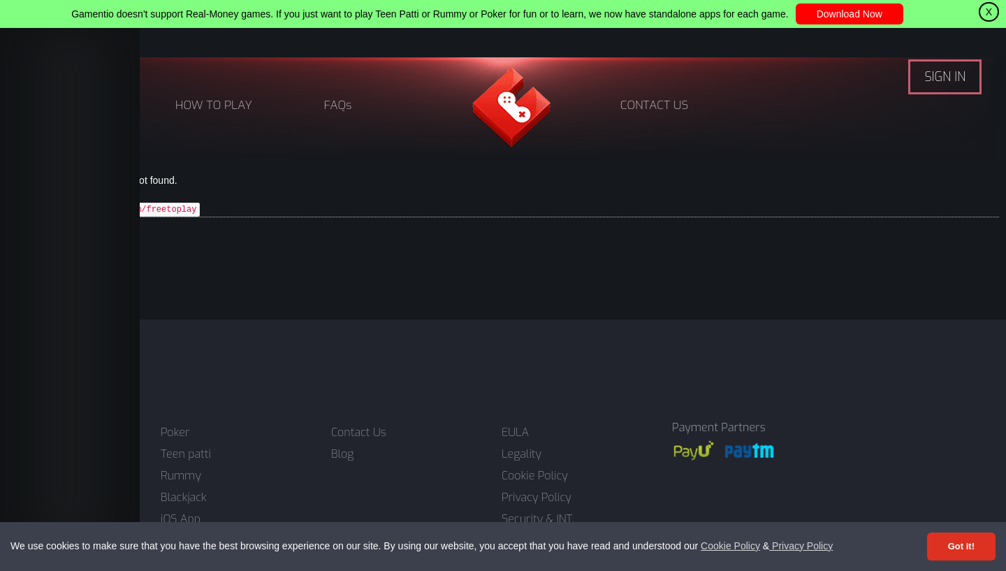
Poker (175, 433)
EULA (515, 433)
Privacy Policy (801, 545)
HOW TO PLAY (213, 105)
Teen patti (186, 454)
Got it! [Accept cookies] (961, 546)
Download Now (849, 14)
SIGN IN (944, 76)
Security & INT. (538, 519)
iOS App (181, 519)
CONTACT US (654, 105)
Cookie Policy (730, 545)
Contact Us (358, 433)
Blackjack (184, 498)
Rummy (181, 476)
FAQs (338, 105)
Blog (342, 454)
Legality (521, 454)
